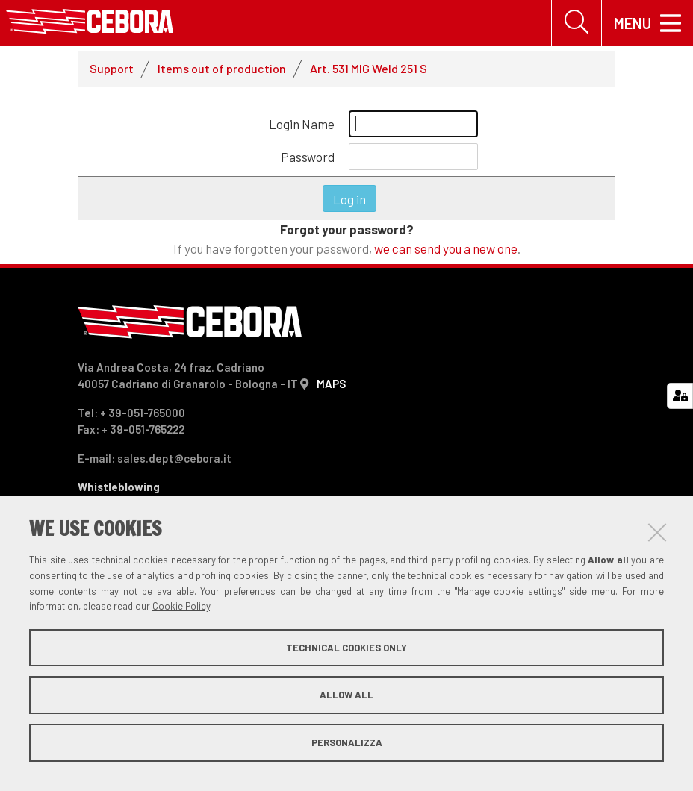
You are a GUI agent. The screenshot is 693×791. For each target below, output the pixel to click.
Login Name (302, 123)
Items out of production (222, 68)
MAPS (331, 383)
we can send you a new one (446, 248)
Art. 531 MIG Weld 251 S (368, 68)
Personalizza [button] (346, 742)
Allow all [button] (346, 695)
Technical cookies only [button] (346, 648)
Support (112, 68)
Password (308, 156)
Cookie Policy (181, 606)
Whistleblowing (119, 486)
